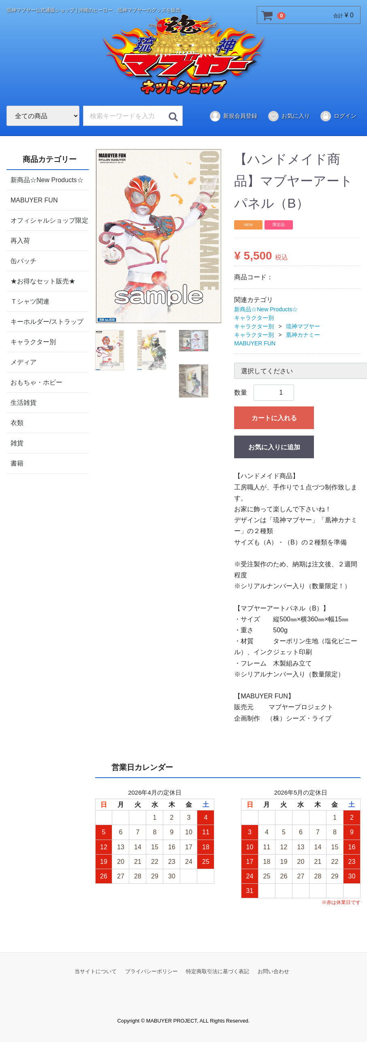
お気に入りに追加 (274, 447)
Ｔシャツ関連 (30, 301)
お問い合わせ (273, 971)
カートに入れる (274, 418)
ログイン (338, 116)
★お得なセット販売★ (43, 280)
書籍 (17, 462)
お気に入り (288, 116)
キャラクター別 (33, 341)
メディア (23, 361)
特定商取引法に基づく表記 (217, 971)
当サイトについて (96, 971)
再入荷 (20, 240)
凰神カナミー (303, 335)
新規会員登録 (233, 116)
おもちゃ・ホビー (36, 382)
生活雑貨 (23, 402)
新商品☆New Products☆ (47, 179)
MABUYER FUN (34, 199)
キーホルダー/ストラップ (47, 321)
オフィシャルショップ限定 (49, 220)
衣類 (17, 422)
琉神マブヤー (303, 326)
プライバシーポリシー (151, 971)
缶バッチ (23, 260)
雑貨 (17, 442)
